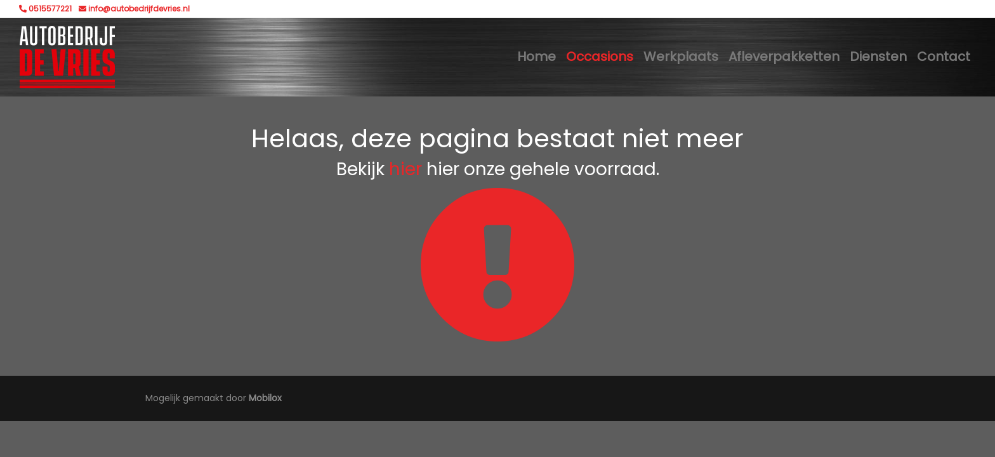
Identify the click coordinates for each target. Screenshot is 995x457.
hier (405, 169)
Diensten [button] (878, 56)
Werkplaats (680, 56)
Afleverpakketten (784, 56)
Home (536, 56)
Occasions (599, 56)
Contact (943, 56)
